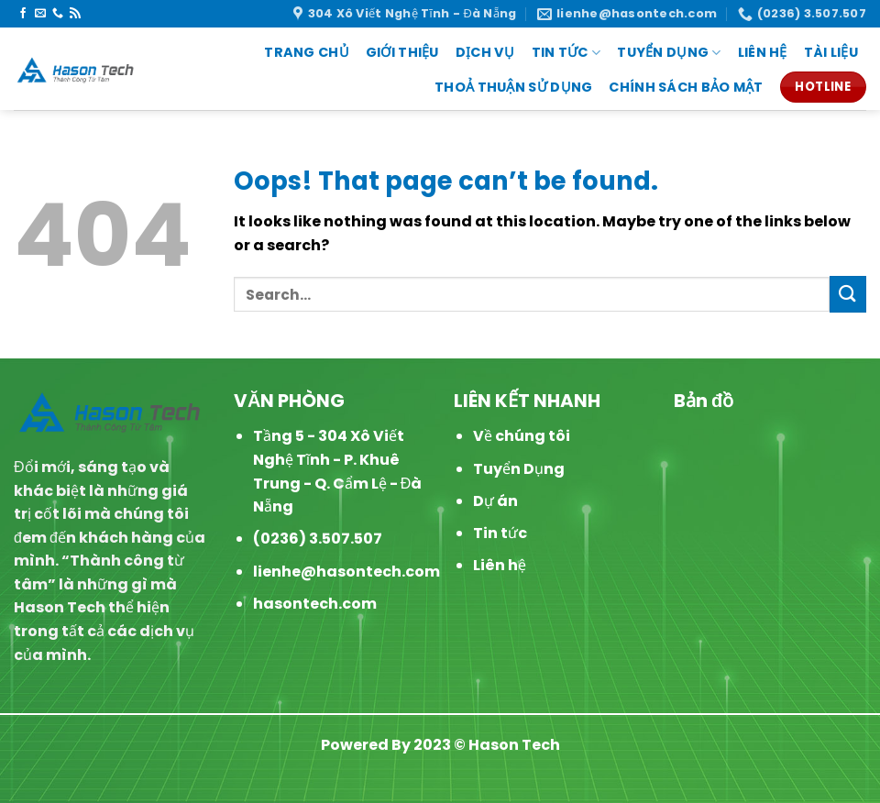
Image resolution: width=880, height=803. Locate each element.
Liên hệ (499, 565)
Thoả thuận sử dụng (513, 87)
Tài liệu (831, 52)
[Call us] (57, 13)
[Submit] (848, 294)
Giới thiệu (402, 52)
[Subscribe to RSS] (75, 13)
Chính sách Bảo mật (686, 87)
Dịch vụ (485, 52)
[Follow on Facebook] (22, 13)
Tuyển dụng (668, 52)
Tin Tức (566, 52)
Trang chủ (306, 52)
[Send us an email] (40, 13)
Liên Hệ (762, 52)
